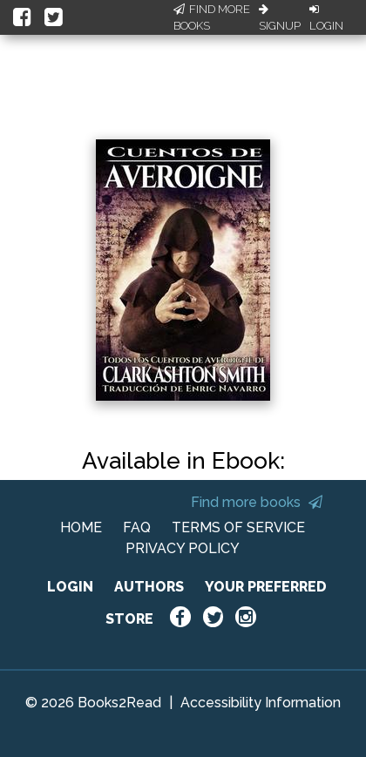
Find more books (256, 502)
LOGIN (70, 586)
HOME (81, 527)
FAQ (137, 527)
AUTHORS (149, 586)
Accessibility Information (260, 702)
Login (326, 18)
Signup (280, 18)
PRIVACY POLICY (182, 548)
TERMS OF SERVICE (238, 527)
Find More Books (211, 18)
